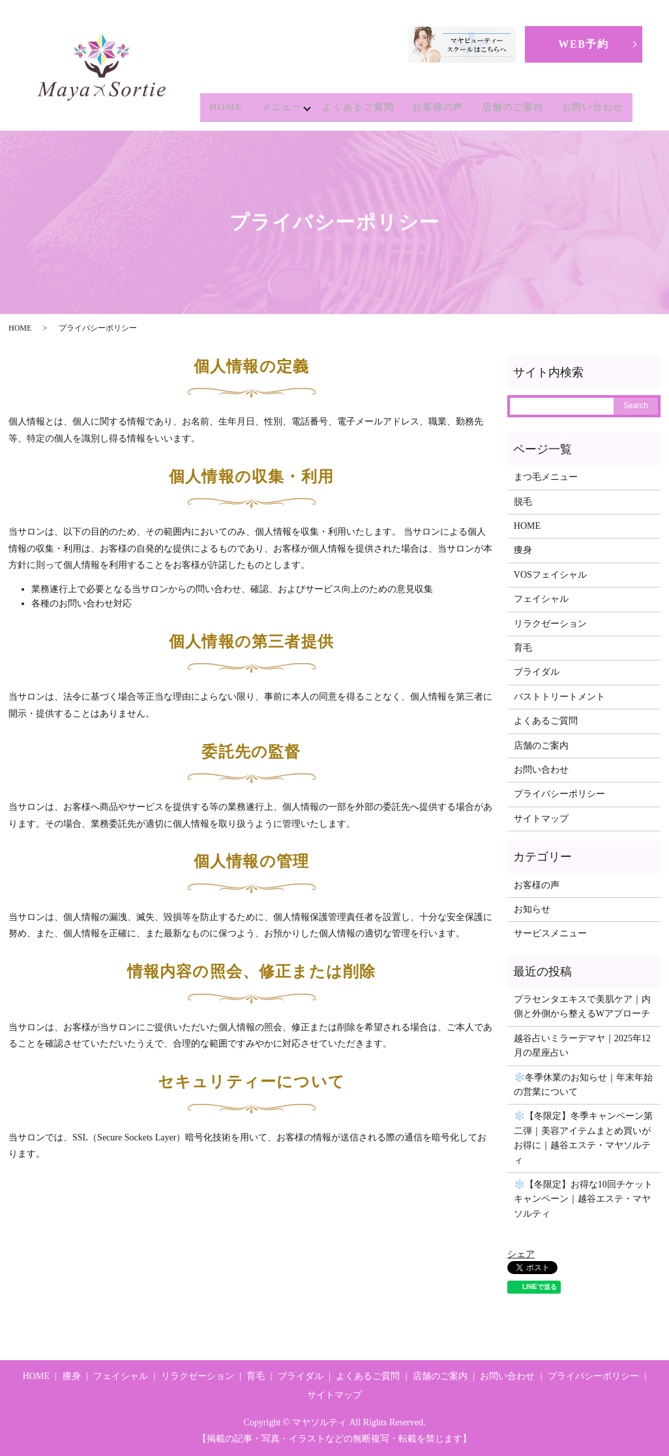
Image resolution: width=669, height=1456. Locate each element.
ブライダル (536, 672)
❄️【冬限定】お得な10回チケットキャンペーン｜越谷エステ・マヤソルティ (583, 1199)
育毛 (523, 648)
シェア (521, 1254)
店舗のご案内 (513, 107)
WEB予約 (583, 44)
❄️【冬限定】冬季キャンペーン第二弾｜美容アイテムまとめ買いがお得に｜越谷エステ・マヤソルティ (583, 1138)
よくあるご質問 (358, 107)
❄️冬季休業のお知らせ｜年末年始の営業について (583, 1085)
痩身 (523, 550)
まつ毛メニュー (546, 477)
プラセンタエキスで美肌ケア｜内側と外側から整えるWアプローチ (582, 1006)
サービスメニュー (550, 933)
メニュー (278, 107)
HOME (223, 107)
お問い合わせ (593, 107)
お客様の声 (438, 107)
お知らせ (532, 909)
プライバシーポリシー (559, 794)
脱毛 (523, 502)
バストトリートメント (559, 697)
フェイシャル (541, 599)
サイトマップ (541, 819)
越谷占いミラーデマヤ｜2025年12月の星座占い (582, 1045)
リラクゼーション (550, 624)
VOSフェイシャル (550, 575)
